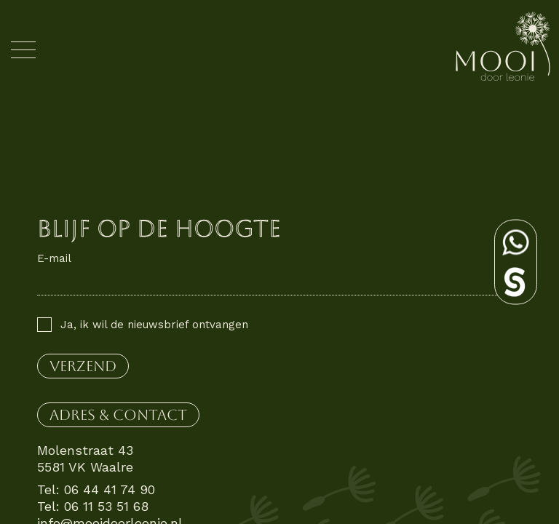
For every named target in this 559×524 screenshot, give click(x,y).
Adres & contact (118, 415)
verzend (82, 366)
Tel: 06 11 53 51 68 (92, 506)
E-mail (54, 258)
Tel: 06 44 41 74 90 (96, 489)
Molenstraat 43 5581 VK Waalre (85, 458)
